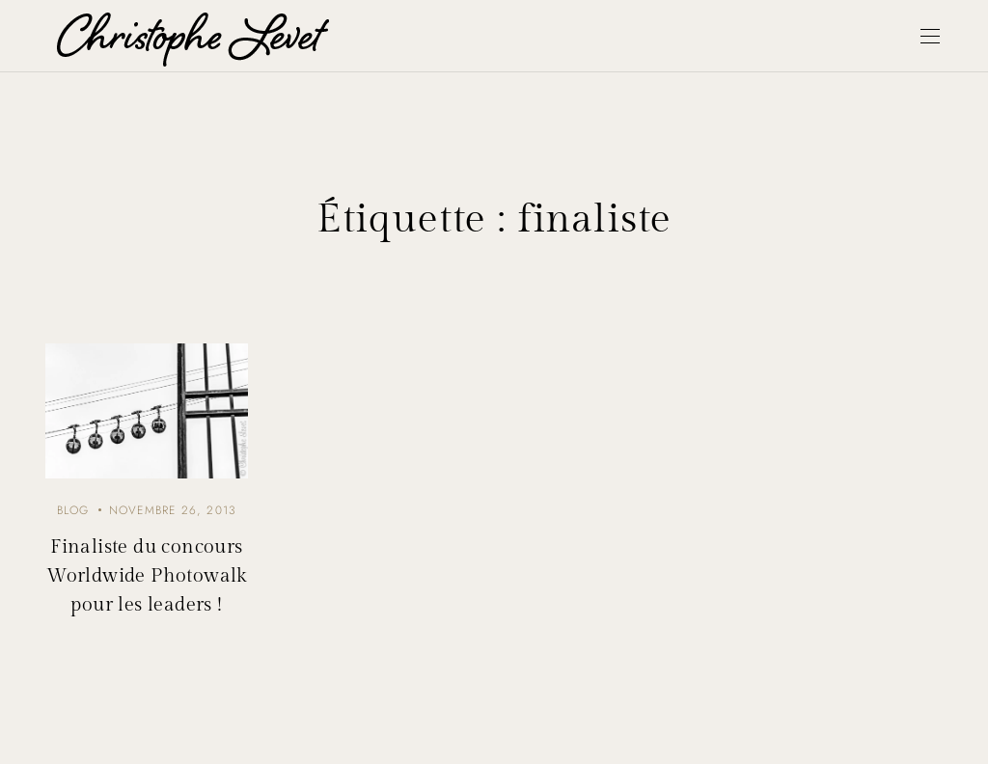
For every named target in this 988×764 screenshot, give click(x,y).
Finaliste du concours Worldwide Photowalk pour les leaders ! (146, 575)
